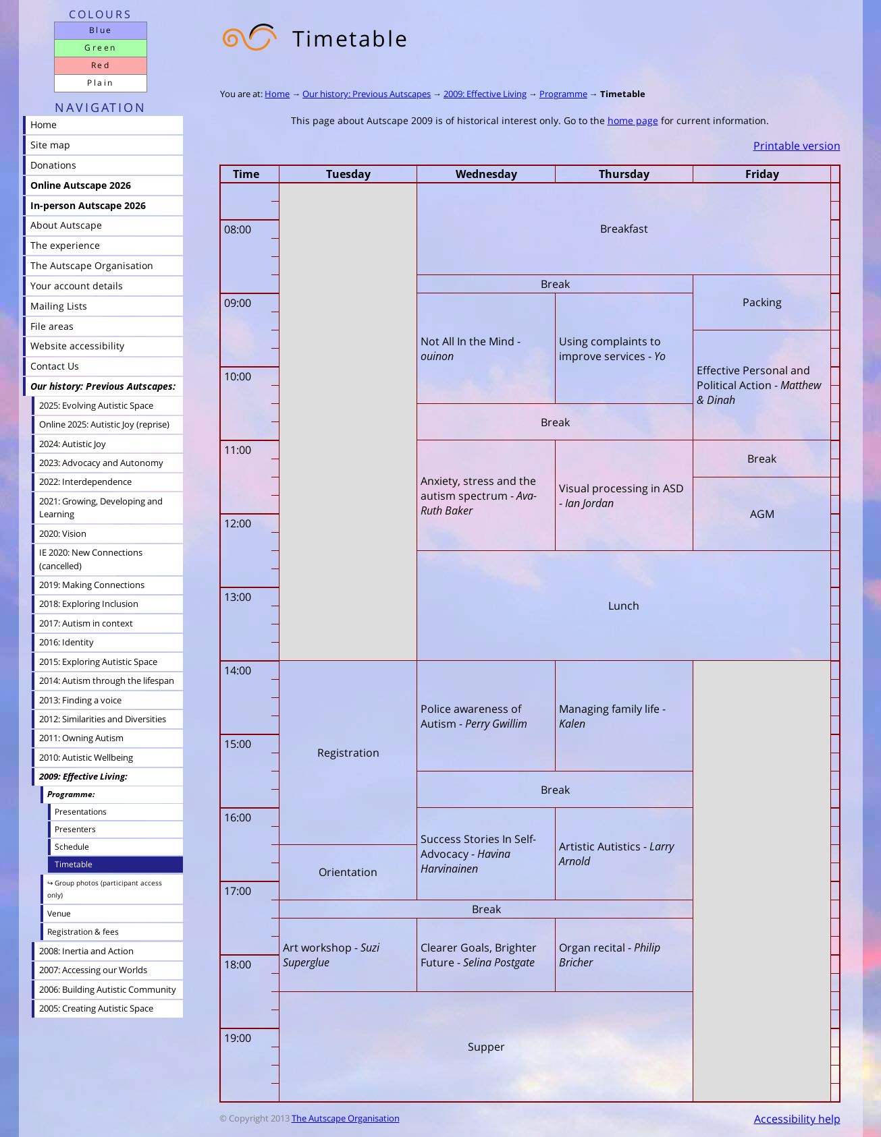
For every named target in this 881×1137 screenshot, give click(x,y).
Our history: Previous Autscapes (366, 94)
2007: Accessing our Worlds (93, 970)
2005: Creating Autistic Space (96, 1008)
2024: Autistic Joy (72, 444)
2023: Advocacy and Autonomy (101, 463)
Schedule (72, 846)
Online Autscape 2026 (80, 185)
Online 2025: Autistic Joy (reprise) (104, 424)
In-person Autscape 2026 (88, 205)
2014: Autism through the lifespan (106, 680)
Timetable (622, 94)
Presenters (75, 828)
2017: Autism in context (86, 623)
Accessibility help (797, 1118)
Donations (53, 164)
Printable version (796, 145)
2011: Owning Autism (81, 738)
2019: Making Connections (91, 585)
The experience (65, 245)
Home (277, 94)
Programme (563, 94)
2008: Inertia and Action (86, 951)
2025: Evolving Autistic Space (96, 405)
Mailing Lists (58, 305)
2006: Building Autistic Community (107, 989)
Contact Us (54, 365)
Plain (100, 82)
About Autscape (66, 224)
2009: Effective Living (485, 94)
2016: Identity (66, 642)
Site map (50, 144)
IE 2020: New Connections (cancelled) (90, 558)
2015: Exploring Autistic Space (98, 661)
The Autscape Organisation (346, 1118)
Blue (101, 30)
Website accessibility (77, 345)
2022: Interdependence (85, 481)
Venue (59, 913)
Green (100, 47)
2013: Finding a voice (80, 700)
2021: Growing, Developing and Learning (101, 507)
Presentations (81, 811)
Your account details (76, 285)
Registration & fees (83, 931)
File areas (52, 326)
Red (100, 65)
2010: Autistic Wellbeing (86, 757)
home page (633, 120)
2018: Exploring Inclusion (88, 603)
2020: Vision (62, 533)
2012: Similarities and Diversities (102, 719)
